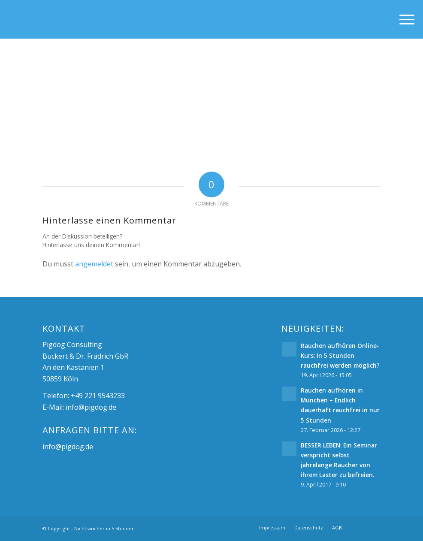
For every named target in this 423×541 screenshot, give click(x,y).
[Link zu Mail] (374, 527)
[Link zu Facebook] (361, 527)
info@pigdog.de (91, 407)
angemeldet (94, 264)
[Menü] (402, 19)
